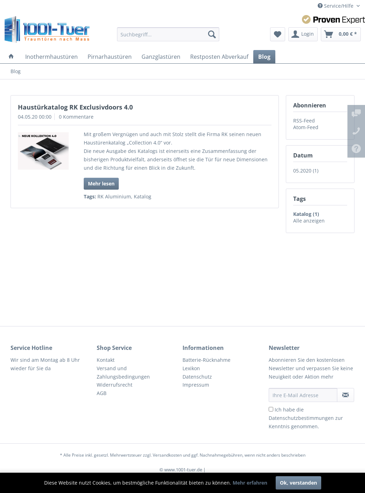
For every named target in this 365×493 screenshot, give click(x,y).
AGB (101, 393)
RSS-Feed (304, 120)
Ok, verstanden (298, 482)
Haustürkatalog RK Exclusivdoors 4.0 (75, 107)
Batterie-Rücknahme (206, 360)
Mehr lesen (101, 183)
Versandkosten (167, 455)
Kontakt (106, 360)
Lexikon (191, 368)
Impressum (195, 384)
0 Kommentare (76, 116)
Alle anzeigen (309, 220)
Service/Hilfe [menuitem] (336, 5)
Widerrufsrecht (114, 384)
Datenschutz (197, 376)
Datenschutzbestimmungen (301, 418)
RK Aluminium (114, 196)
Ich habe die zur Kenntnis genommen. (306, 418)
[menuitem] (168, 34)
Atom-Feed (305, 127)
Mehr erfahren (250, 482)
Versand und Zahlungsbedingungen (123, 372)
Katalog (142, 196)
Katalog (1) (306, 214)
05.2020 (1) (305, 170)
